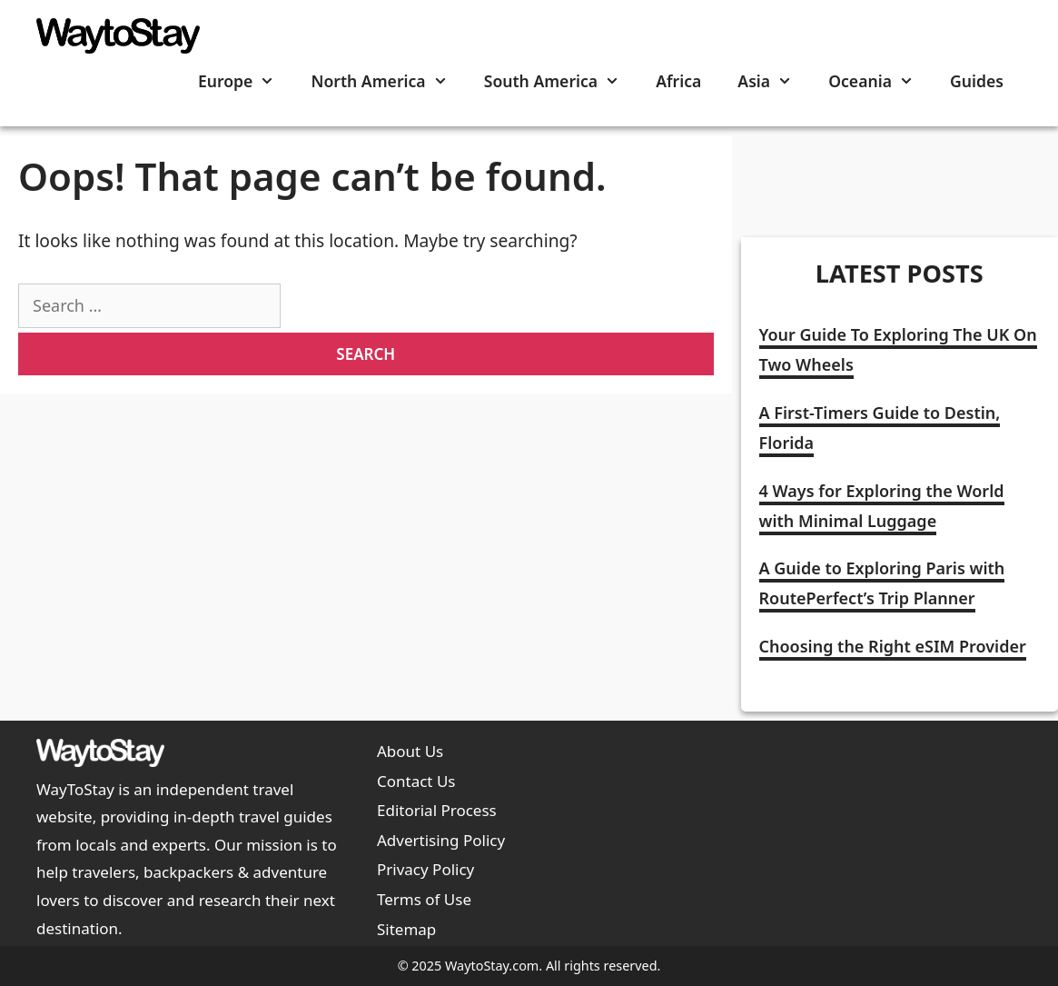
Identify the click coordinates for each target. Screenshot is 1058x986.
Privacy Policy (425, 869)
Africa (678, 81)
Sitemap (406, 929)
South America (561, 81)
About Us (410, 751)
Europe (245, 81)
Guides (977, 81)
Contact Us (416, 781)
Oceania (880, 81)
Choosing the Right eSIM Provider (892, 646)
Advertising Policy (441, 840)
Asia (773, 81)
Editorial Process (437, 810)
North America (388, 81)
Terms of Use (424, 899)
